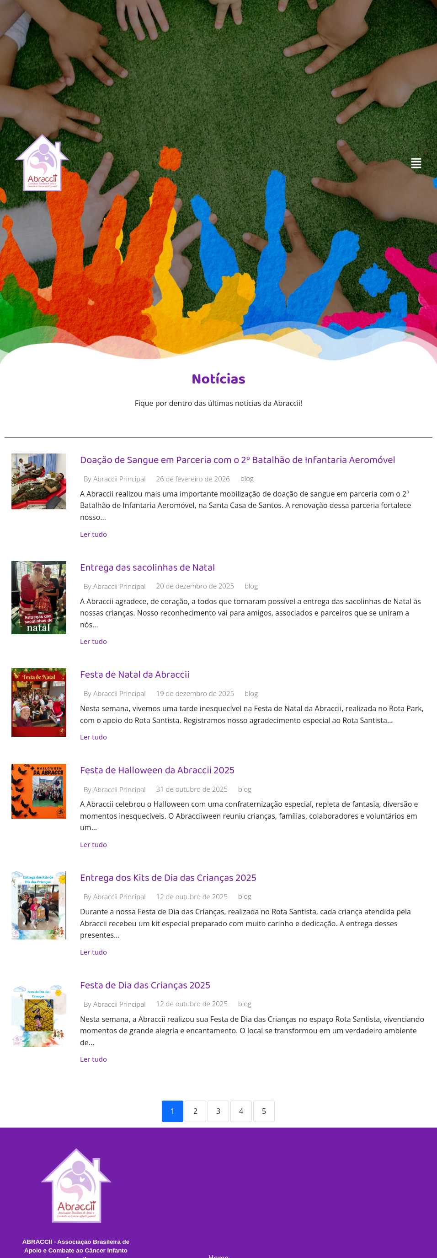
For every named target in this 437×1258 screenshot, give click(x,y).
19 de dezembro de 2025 (195, 694)
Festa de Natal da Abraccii (135, 674)
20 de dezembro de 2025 (195, 586)
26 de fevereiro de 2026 (193, 478)
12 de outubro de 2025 (192, 897)
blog (247, 479)
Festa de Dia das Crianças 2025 (146, 985)
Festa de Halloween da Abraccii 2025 (158, 770)
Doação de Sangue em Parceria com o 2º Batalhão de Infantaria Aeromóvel (239, 459)
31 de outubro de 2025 (192, 789)
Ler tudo (93, 534)
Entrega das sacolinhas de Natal (148, 567)
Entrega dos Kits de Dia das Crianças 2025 (169, 877)
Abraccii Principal (119, 478)
